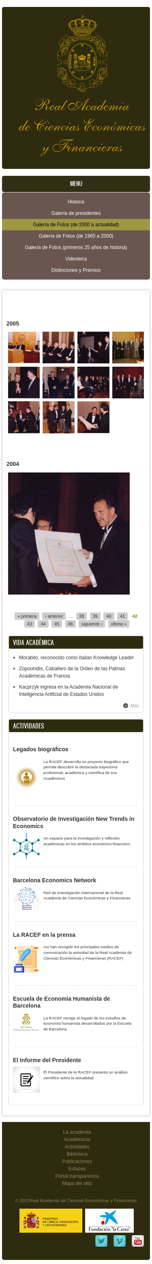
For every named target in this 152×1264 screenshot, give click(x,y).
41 (122, 616)
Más (135, 705)
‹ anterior (54, 616)
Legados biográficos (41, 749)
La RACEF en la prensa (44, 935)
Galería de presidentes (76, 213)
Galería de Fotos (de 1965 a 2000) (76, 236)
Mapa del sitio (77, 1183)
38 (81, 616)
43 (29, 623)
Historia (76, 202)
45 (56, 623)
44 (43, 623)
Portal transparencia (77, 1176)
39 (95, 616)
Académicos (77, 1139)
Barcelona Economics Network (54, 880)
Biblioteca (77, 1154)
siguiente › (91, 623)
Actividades (77, 1147)
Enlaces (77, 1169)
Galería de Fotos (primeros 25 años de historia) (76, 247)
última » (119, 623)
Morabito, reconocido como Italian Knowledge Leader (76, 657)
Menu (76, 184)
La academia (77, 1132)
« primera (26, 616)
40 (108, 616)
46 (70, 623)
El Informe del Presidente (47, 1060)
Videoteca (76, 259)
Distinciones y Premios (76, 270)
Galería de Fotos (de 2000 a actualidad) (76, 224)
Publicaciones (77, 1161)
